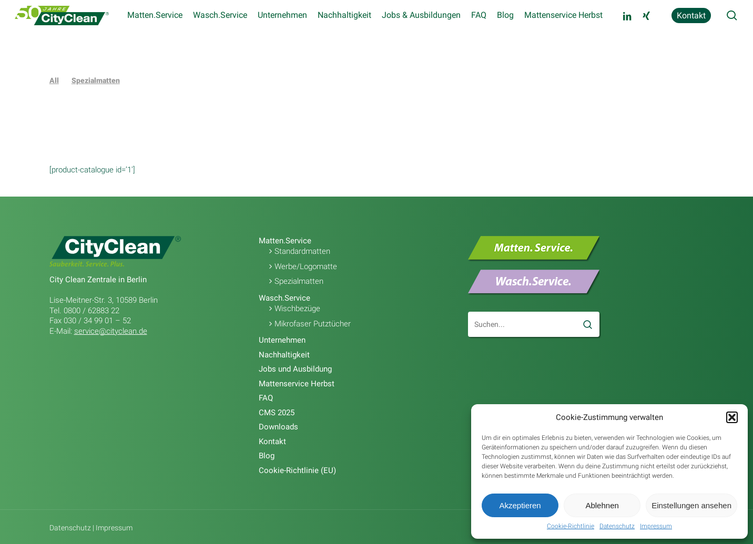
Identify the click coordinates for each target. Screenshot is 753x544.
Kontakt (272, 441)
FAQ (266, 398)
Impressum (656, 526)
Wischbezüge (297, 308)
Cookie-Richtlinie (570, 526)
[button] (732, 417)
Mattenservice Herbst (296, 383)
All (54, 80)
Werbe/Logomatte (305, 266)
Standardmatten (302, 251)
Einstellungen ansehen (691, 505)
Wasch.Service (284, 298)
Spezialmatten (96, 80)
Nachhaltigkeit (284, 355)
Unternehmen (282, 340)
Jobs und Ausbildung (295, 369)
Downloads (278, 427)
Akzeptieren (520, 505)
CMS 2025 (276, 412)
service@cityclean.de (110, 331)
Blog (266, 455)
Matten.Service (285, 240)
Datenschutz (617, 526)
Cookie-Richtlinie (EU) (297, 470)
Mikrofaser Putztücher (312, 324)
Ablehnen (601, 505)
